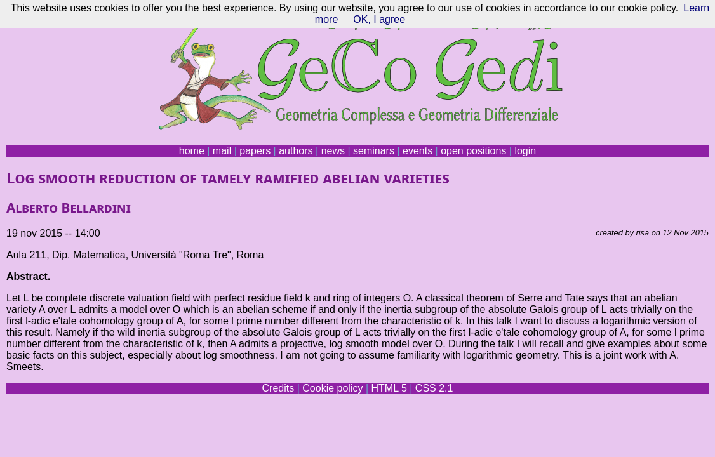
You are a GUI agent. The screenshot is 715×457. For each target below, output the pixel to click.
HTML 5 (388, 388)
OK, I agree (379, 19)
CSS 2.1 (434, 388)
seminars (373, 150)
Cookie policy (332, 388)
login (525, 150)
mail (222, 150)
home (191, 150)
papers (255, 150)
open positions (473, 150)
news (333, 150)
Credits (278, 388)
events (417, 150)
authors (295, 150)
